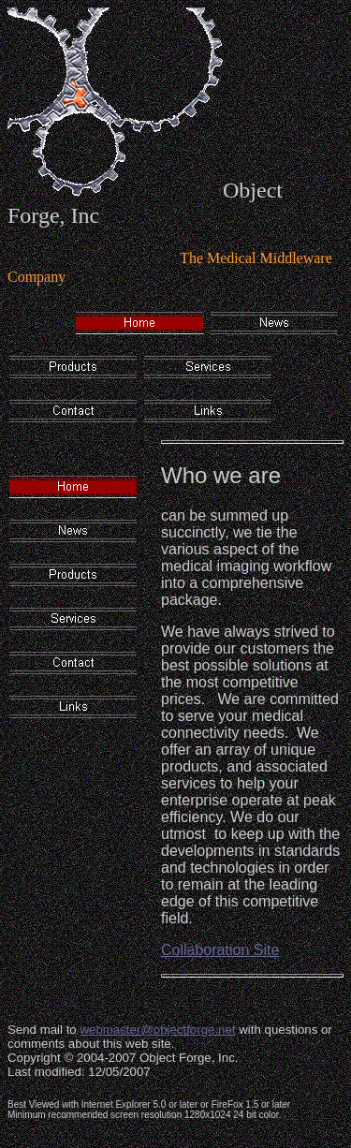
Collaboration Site (220, 950)
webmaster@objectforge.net (157, 1030)
